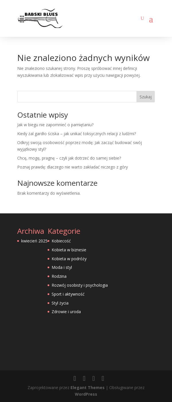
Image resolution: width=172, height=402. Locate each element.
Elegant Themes (88, 387)
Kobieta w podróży (69, 258)
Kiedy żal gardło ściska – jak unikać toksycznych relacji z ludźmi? (76, 133)
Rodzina (59, 276)
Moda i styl (62, 267)
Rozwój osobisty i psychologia (80, 285)
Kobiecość (61, 241)
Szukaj (146, 96)
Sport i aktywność (68, 294)
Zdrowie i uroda (66, 311)
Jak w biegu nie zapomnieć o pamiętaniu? (55, 124)
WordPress (86, 394)
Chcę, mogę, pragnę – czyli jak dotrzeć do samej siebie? (69, 158)
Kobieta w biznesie (69, 249)
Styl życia (60, 303)
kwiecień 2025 (34, 241)
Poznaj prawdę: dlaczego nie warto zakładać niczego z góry (72, 167)
